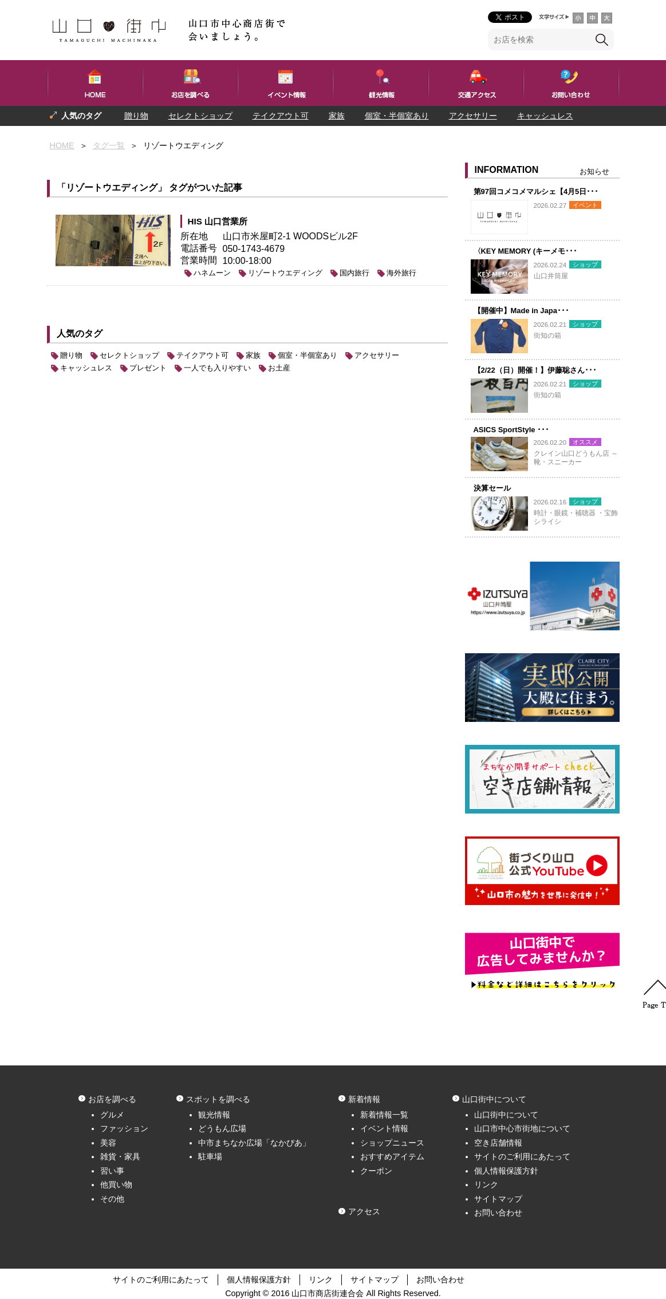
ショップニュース (392, 1142)
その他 (112, 1198)
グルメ (112, 1114)
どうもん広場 (222, 1128)
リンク (486, 1184)
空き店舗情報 (498, 1142)
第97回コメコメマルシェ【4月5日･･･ (536, 191)
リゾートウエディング (285, 273)
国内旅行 (354, 273)
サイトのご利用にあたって (522, 1156)
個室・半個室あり (397, 115)
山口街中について (506, 1114)
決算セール (492, 488)
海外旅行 (401, 273)
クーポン (376, 1170)
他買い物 (116, 1184)
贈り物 (136, 115)
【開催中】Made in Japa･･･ (521, 310)
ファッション (124, 1128)
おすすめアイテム (392, 1156)
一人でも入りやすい (146, 135)
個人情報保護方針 (506, 1170)
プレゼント (70, 135)
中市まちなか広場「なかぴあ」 (254, 1142)
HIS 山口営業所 (218, 221)
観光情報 (214, 1114)
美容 (108, 1142)
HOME (62, 145)
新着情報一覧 (384, 1114)
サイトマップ (498, 1198)
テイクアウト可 (281, 115)
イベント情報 (384, 1128)
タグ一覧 (109, 145)
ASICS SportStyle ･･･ (512, 429)
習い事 (112, 1170)
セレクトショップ (200, 115)
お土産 (279, 368)
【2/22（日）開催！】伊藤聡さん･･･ (535, 370)
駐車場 (210, 1156)
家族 (337, 115)
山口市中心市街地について (522, 1128)
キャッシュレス (545, 115)
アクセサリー (473, 115)
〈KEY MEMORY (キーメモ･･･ (526, 251)
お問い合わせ (498, 1212)
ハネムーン (212, 273)
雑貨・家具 (120, 1156)
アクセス (364, 1211)
